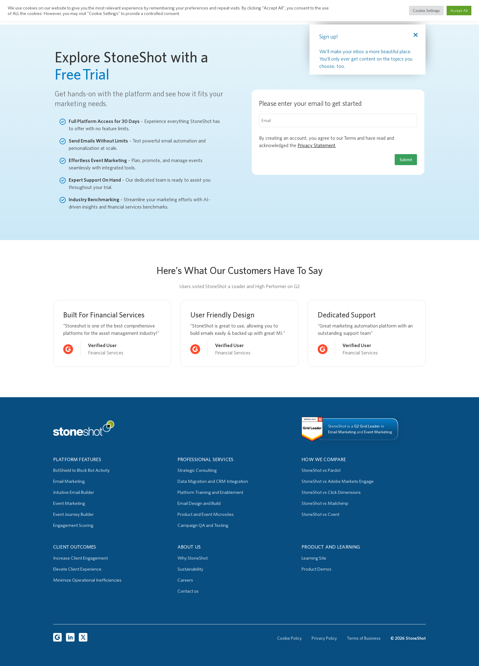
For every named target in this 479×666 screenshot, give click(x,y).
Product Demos (316, 569)
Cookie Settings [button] (426, 10)
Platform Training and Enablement (210, 492)
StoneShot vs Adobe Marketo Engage (338, 481)
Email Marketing (69, 481)
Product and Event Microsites (205, 514)
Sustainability (190, 569)
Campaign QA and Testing (202, 525)
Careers (185, 580)
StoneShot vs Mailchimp (325, 503)
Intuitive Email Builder (73, 492)
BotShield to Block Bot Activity (81, 470)
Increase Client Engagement (80, 558)
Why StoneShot (192, 558)
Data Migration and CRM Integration (212, 481)
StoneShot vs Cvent (320, 514)
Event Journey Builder (73, 514)
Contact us (188, 591)
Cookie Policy (289, 638)
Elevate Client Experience (77, 569)
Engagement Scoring (73, 525)
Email (266, 120)
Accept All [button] (459, 10)
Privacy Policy (324, 638)
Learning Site (314, 558)
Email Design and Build (199, 503)
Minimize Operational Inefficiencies (87, 580)
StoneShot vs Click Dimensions (331, 492)
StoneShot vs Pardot (321, 470)
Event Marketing (69, 503)
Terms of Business (364, 638)
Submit (406, 159)
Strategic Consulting (197, 470)
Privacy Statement (316, 145)
